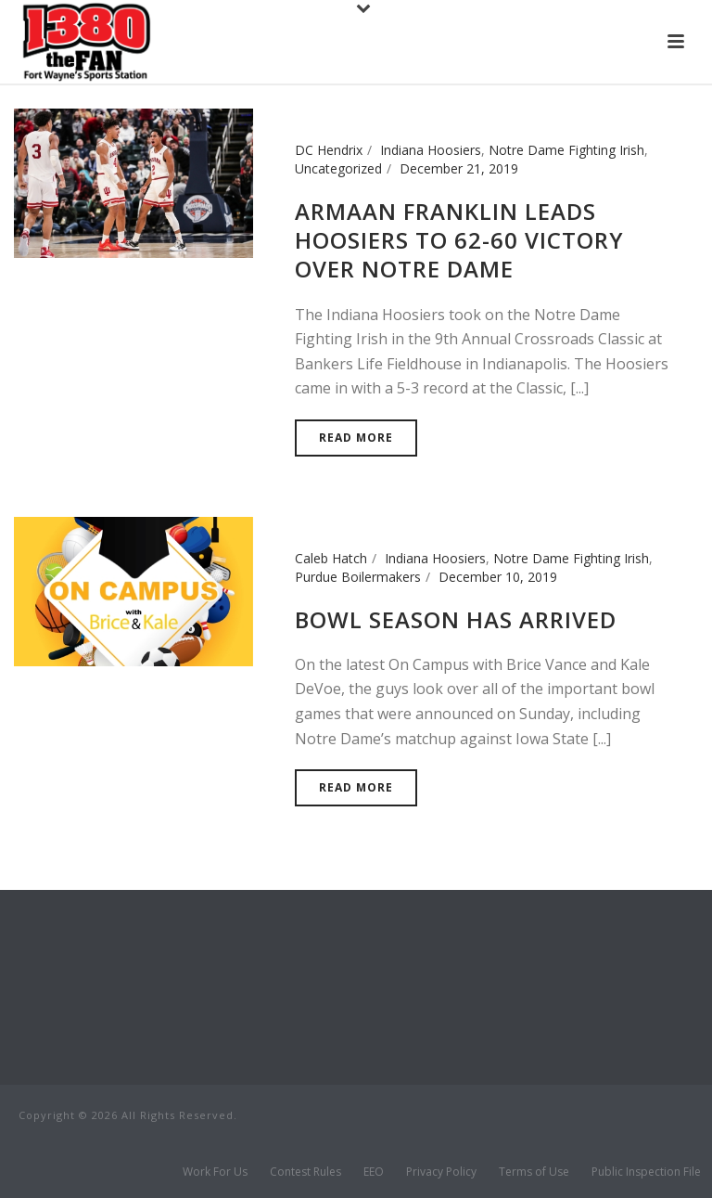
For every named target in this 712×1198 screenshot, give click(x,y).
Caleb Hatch (331, 558)
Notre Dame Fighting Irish (566, 150)
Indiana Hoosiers (430, 150)
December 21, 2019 (459, 168)
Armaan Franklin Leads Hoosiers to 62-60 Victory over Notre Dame (459, 240)
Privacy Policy (441, 1172)
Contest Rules (305, 1172)
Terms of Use (534, 1172)
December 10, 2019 (498, 577)
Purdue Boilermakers (358, 577)
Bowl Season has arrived (456, 619)
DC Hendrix (328, 150)
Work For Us (215, 1172)
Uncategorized (338, 168)
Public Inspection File (646, 1172)
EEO (373, 1172)
